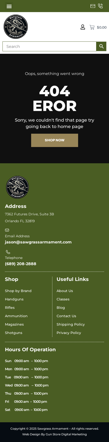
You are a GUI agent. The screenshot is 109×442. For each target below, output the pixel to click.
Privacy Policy (69, 333)
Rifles (10, 307)
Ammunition (16, 316)
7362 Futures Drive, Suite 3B (29, 214)
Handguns (14, 299)
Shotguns (13, 333)
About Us (65, 291)
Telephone (13, 258)
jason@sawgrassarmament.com (38, 242)
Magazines (14, 324)
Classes (63, 299)
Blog (61, 307)
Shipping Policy (71, 324)
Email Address (17, 236)
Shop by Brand (18, 291)
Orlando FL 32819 (20, 221)
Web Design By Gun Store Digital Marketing (54, 434)
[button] (9, 6)
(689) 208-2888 (20, 263)
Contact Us (66, 316)
